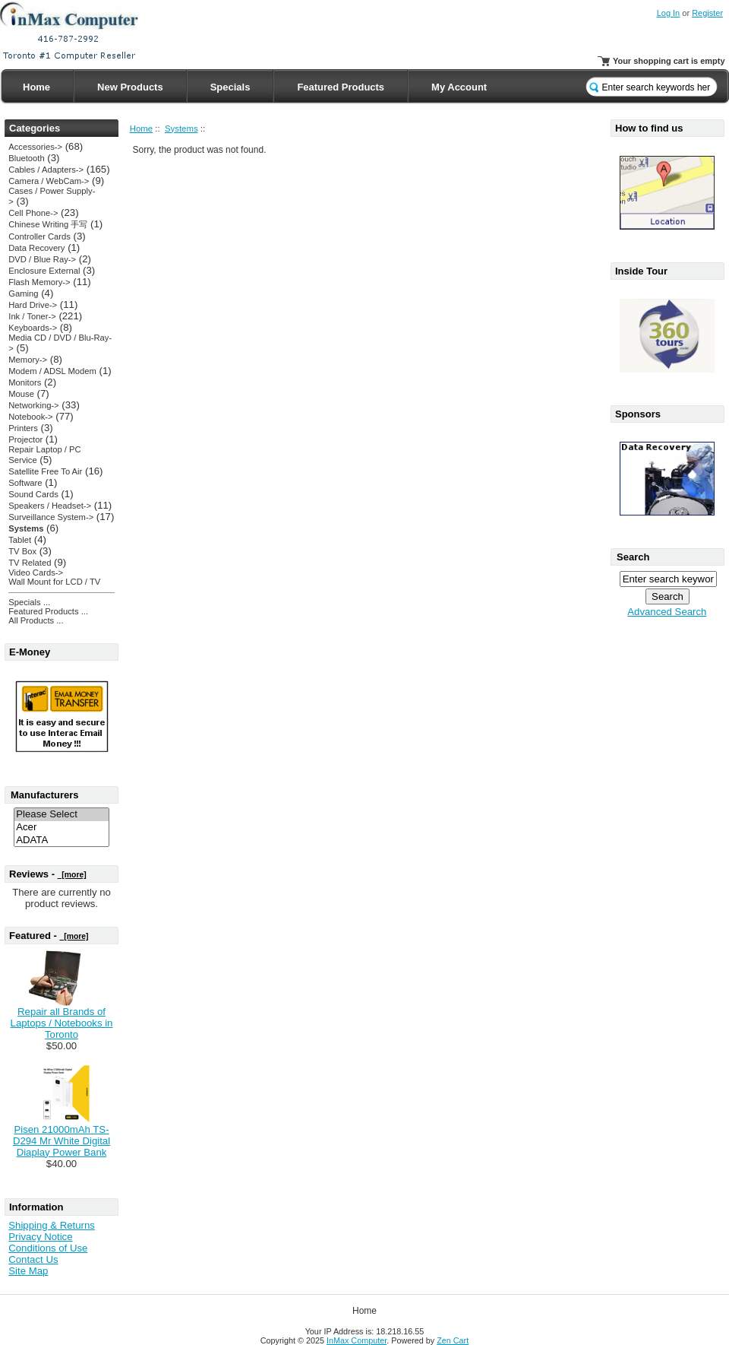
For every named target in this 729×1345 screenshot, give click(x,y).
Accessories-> (35, 146)
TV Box (22, 551)
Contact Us (33, 1259)
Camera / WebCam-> (48, 181)
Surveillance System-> (50, 517)
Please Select (61, 814)
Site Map (28, 1271)
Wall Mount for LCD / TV (54, 581)
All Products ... (35, 620)
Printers (23, 428)
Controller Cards (39, 236)
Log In (668, 12)
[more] (72, 875)
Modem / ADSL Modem (52, 371)
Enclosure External (44, 270)
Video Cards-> (35, 572)
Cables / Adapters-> (46, 169)
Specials (230, 87)
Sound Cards (33, 494)
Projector (25, 439)
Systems (181, 128)
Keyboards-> (32, 327)
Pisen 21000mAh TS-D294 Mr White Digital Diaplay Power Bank (61, 1141)
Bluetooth (26, 158)
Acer (61, 827)
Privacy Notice (40, 1236)
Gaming (23, 293)
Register (707, 12)
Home (36, 87)
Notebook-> (30, 416)
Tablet (19, 539)
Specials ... (29, 602)
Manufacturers (45, 795)
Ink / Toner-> (31, 316)
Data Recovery (36, 247)
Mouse (21, 393)
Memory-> (27, 359)
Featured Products (340, 87)
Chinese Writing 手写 (47, 224)
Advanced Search (666, 611)
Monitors (24, 382)
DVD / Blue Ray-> (42, 259)
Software (25, 482)
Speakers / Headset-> (49, 505)
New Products (130, 87)
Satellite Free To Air (45, 471)
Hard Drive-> (32, 304)
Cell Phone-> (33, 212)
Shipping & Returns (51, 1225)
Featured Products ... (48, 611)
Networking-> (33, 405)
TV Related (29, 562)
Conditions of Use (47, 1248)
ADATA (61, 840)
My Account (459, 87)
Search (633, 557)
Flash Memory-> (39, 282)
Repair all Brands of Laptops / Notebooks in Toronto (62, 1023)
